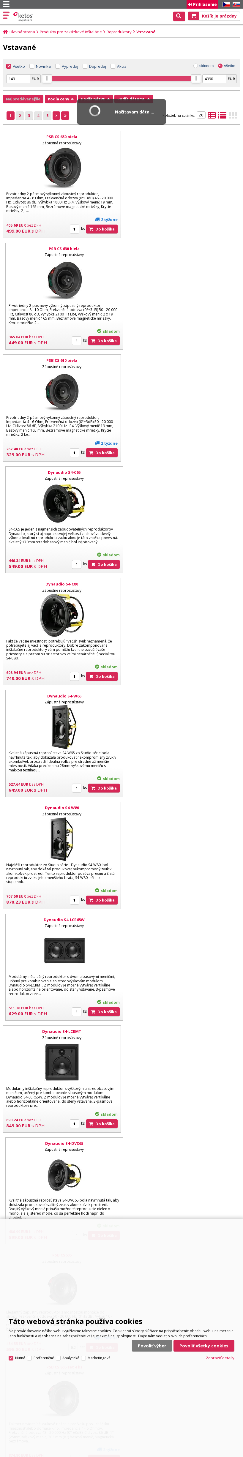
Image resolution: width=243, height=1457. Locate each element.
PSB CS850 (182, 807)
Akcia (122, 66)
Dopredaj (97, 66)
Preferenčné (44, 1355)
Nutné (20, 1355)
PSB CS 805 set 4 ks (182, 696)
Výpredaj (70, 66)
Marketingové (99, 1355)
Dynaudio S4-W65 (182, 360)
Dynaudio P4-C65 (61, 919)
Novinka (43, 66)
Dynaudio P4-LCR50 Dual (182, 1143)
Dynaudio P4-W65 (182, 1031)
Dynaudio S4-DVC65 (182, 584)
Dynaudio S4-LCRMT (61, 584)
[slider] (47, 78)
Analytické (70, 1355)
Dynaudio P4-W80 (61, 1143)
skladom (206, 66)
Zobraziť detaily (220, 1355)
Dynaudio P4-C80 (61, 1031)
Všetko (19, 66)
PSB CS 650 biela (61, 136)
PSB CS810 (61, 807)
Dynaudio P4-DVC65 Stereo (182, 919)
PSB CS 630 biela (181, 136)
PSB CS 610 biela (61, 248)
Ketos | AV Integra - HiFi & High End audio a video (23, 16)
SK (235, 4)
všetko (229, 66)
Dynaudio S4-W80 (61, 472)
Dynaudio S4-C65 (181, 248)
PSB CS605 (61, 696)
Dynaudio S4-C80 (61, 360)
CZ (225, 4)
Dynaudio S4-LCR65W (181, 472)
